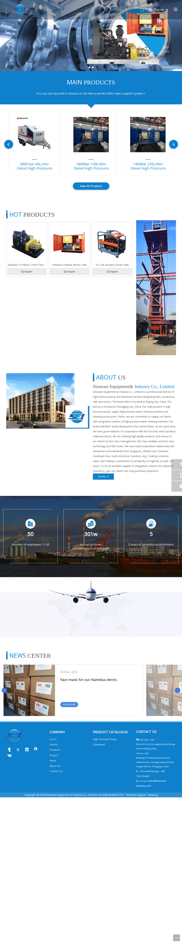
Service (54, 898)
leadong (153, 948)
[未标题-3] (47, 401)
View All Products (91, 186)
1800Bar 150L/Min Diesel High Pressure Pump (91, 166)
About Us (55, 919)
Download (99, 898)
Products (55, 903)
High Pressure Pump (105, 892)
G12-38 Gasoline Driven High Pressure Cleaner (112, 265)
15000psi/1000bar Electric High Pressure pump (69, 265)
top (176, 937)
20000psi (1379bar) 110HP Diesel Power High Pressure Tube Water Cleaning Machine (26, 265)
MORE (103, 476)
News (53, 914)
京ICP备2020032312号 (111, 948)
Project (54, 909)
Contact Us (56, 924)
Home (53, 892)
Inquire (26, 271)
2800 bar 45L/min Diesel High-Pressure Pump (34, 166)
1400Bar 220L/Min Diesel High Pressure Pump (148, 166)
